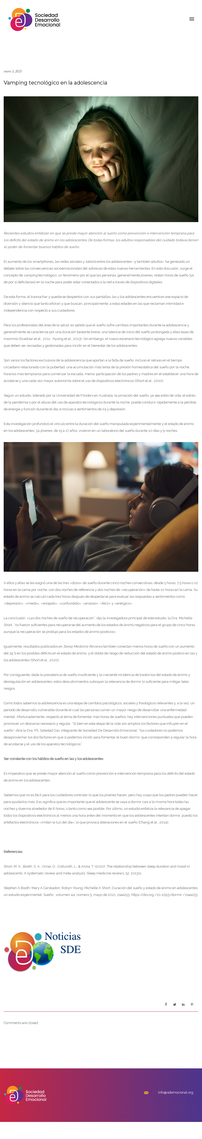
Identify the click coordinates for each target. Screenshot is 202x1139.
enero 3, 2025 (13, 71)
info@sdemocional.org (175, 1092)
